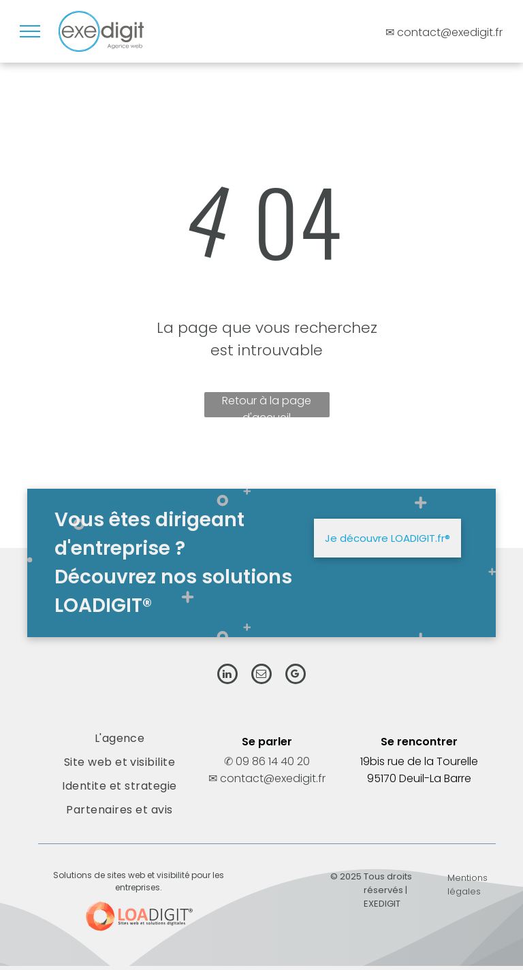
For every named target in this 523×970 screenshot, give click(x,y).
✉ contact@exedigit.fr (267, 778)
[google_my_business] (295, 676)
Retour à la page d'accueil (266, 405)
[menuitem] (119, 738)
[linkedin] (227, 676)
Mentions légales (467, 884)
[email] (261, 676)
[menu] (30, 31)
